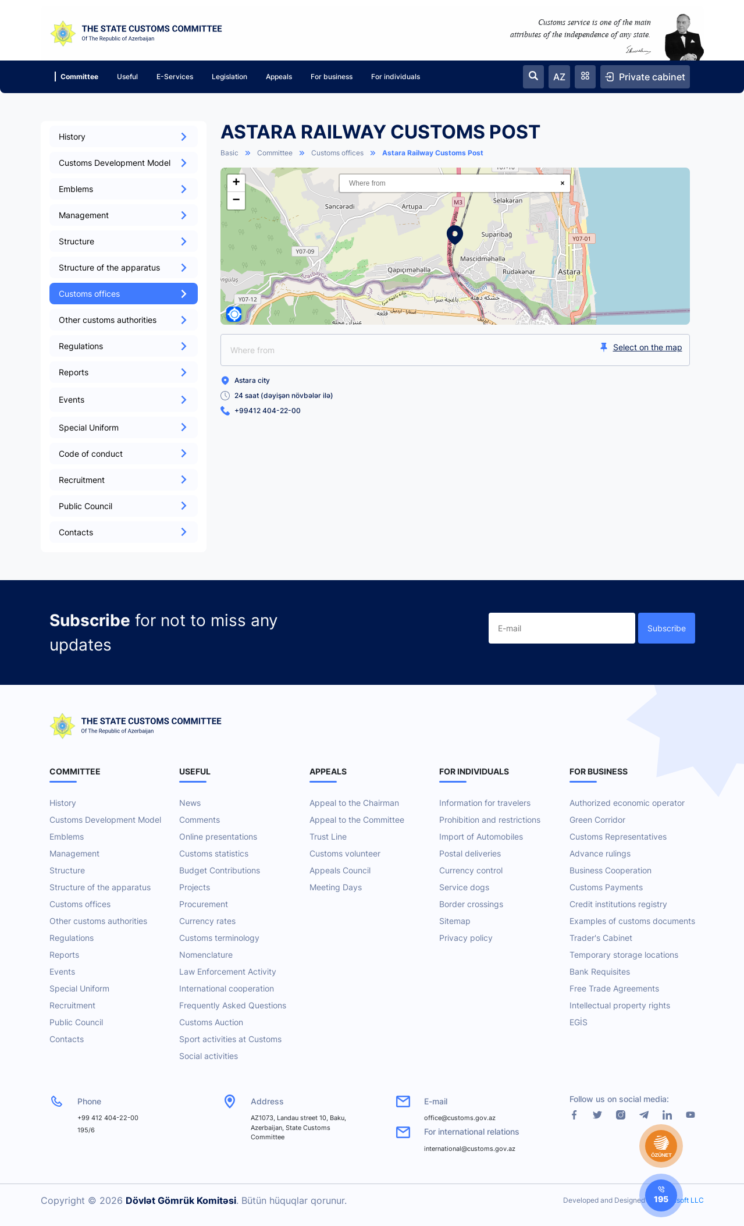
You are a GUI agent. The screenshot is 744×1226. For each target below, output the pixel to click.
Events (62, 971)
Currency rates (207, 921)
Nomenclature (206, 955)
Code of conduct (123, 454)
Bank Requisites (599, 971)
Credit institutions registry (618, 904)
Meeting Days (335, 887)
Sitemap (455, 921)
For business (332, 76)
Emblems (123, 189)
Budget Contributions (219, 870)
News (190, 803)
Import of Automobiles (481, 836)
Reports (123, 372)
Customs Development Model (123, 163)
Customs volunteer (344, 853)
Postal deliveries (470, 853)
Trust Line (328, 836)
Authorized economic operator (627, 803)
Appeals (279, 76)
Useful (127, 76)
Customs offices (123, 293)
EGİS (578, 1022)
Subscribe (666, 628)
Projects (194, 887)
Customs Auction (211, 1022)
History (123, 136)
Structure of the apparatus (123, 267)
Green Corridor (597, 820)
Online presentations (218, 836)
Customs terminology (219, 938)
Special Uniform (123, 427)
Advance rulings (600, 853)
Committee (76, 76)
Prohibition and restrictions (489, 820)
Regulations (123, 346)
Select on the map (640, 347)
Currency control (471, 870)
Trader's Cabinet (600, 938)
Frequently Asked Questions (232, 1005)
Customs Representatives (618, 836)
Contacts (123, 532)
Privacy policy (466, 938)
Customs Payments (606, 887)
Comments (199, 820)
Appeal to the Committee (356, 820)
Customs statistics (213, 853)
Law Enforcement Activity (227, 971)
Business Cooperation (610, 870)
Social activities (208, 1056)
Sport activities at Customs (230, 1039)
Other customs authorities (123, 320)
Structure (123, 241)
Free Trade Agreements (614, 988)
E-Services (174, 76)
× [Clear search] (562, 183)
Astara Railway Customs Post (432, 152)
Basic (229, 152)
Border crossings (471, 904)
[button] (455, 235)
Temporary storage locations (623, 955)
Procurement (203, 904)
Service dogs (464, 887)
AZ (559, 77)
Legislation (229, 76)
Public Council (123, 506)
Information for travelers (485, 803)
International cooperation (226, 988)
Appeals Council (340, 870)
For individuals (395, 76)
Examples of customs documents (632, 921)
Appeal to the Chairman (354, 803)
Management (123, 215)
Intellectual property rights (619, 1005)
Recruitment (123, 480)
